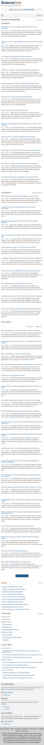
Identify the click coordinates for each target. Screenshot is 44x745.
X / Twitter (6, 709)
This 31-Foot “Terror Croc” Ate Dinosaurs (13, 597)
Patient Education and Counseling (11, 637)
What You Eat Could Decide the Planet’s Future (14, 110)
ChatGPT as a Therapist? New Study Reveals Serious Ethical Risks (20, 70)
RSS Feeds (7, 695)
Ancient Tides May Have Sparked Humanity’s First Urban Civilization (20, 411)
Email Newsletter (8, 692)
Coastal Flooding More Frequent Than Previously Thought (17, 526)
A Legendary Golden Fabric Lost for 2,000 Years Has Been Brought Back (21, 258)
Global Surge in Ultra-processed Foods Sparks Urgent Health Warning (21, 150)
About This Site (4, 729)
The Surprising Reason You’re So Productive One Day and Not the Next (22, 662)
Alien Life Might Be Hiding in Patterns (12, 602)
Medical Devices (7, 627)
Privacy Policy (33, 729)
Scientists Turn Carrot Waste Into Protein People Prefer (16, 97)
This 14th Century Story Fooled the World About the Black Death (19, 163)
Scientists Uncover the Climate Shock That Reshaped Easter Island (20, 83)
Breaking (4, 583)
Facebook (6, 707)
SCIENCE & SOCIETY (6, 616)
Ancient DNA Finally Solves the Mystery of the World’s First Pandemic (20, 400)
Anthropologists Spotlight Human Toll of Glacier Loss (16, 561)
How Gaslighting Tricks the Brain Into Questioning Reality (18, 675)
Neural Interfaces (7, 635)
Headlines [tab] (38, 326)
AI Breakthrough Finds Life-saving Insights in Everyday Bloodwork (19, 177)
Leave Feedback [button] (8, 721)
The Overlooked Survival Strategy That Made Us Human (17, 283)
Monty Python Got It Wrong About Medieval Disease (17, 657)
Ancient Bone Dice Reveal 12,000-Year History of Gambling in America (22, 654)
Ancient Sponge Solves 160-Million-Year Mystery (16, 609)
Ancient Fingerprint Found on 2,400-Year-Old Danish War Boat (18, 247)
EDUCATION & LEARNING (7, 632)
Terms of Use (24, 731)
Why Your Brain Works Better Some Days (14, 599)
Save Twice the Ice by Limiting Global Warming (14, 551)
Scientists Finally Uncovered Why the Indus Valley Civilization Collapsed (21, 296)
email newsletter (29, 9)
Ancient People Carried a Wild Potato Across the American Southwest (20, 270)
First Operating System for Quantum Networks (15, 665)
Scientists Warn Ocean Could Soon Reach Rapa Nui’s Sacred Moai (20, 448)
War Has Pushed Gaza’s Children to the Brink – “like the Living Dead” (20, 330)
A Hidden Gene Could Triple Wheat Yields (13, 375)
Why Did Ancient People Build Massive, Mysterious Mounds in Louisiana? (21, 364)
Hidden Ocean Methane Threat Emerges (13, 589)
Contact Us (7, 724)
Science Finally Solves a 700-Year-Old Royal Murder (16, 353)
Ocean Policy (6, 619)
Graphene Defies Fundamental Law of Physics (15, 604)
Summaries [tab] (30, 326)
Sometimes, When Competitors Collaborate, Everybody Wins (19, 667)
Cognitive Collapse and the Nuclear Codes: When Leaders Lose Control (21, 487)
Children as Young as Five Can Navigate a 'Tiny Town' (17, 678)
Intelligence (5, 640)
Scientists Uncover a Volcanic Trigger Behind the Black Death (18, 136)
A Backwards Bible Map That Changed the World (16, 672)
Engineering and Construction (10, 629)
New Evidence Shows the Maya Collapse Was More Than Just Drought (21, 308)
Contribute (18, 729)
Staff (12, 729)
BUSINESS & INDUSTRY (6, 622)
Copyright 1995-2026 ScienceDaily (11, 733)
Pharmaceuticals (7, 624)
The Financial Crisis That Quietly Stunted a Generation (16, 56)
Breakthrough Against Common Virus (12, 607)
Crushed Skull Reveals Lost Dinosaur (12, 594)
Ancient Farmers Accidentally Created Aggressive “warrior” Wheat (19, 196)
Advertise (25, 729)
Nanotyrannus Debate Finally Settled (12, 591)
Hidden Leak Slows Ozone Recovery (12, 586)
